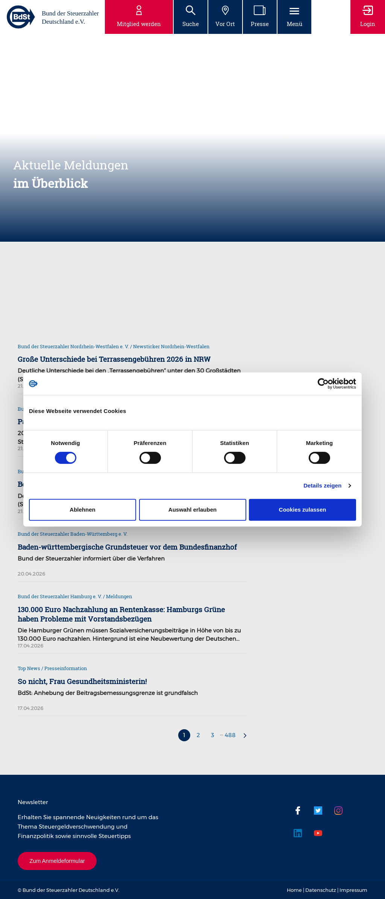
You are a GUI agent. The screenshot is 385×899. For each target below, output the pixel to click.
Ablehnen (82, 509)
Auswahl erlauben (192, 509)
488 (230, 735)
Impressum (353, 890)
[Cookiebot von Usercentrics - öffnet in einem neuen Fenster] (323, 383)
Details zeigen (322, 485)
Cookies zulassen (302, 509)
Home (294, 890)
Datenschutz (320, 890)
